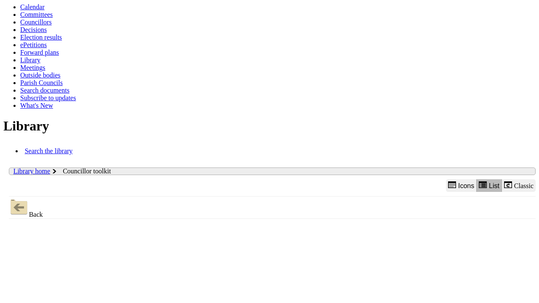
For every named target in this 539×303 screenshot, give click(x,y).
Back (26, 207)
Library (30, 60)
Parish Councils (41, 82)
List (489, 185)
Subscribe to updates (48, 97)
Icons (461, 185)
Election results (41, 37)
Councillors (36, 22)
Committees (36, 14)
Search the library (49, 150)
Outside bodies (40, 75)
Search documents (44, 90)
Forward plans (39, 52)
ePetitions (33, 44)
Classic (519, 185)
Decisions (33, 29)
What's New (36, 105)
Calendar (32, 7)
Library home (32, 171)
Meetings (32, 67)
